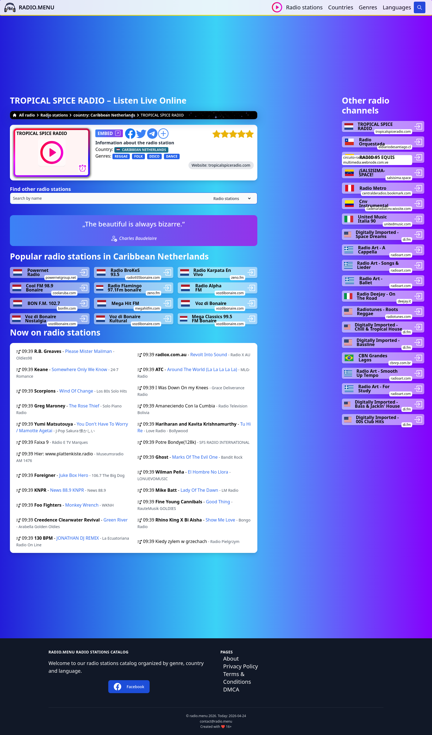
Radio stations (304, 7)
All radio (23, 115)
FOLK (138, 156)
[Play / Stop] (277, 7)
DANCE (171, 156)
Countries (340, 7)
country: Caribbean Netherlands (104, 115)
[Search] (419, 7)
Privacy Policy (240, 666)
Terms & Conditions (237, 677)
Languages (397, 7)
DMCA (231, 689)
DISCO (154, 156)
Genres (368, 7)
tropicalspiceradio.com (229, 165)
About (231, 658)
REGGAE (121, 156)
